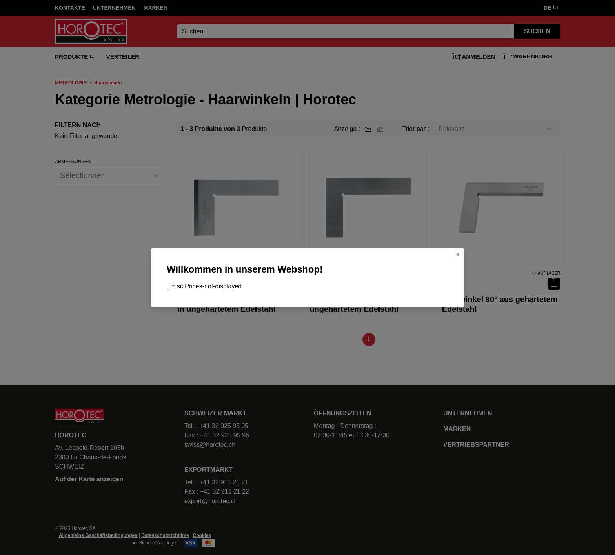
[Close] (457, 254)
